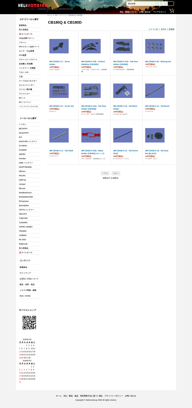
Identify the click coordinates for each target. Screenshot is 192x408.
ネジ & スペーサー (26, 85)
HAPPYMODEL (25, 167)
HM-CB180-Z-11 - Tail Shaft (61, 151)
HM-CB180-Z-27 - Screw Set (61, 106)
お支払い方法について (29, 279)
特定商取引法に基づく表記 (91, 396)
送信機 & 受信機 (26, 64)
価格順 (163, 29)
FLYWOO (23, 146)
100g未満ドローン (26, 38)
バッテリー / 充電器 (27, 68)
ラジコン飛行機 (25, 89)
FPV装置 (22, 55)
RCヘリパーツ (60, 15)
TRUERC (23, 231)
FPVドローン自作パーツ (29, 47)
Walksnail (23, 244)
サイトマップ (25, 273)
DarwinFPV (24, 133)
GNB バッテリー (26, 163)
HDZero (22, 171)
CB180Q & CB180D (75, 15)
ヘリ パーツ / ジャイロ (28, 106)
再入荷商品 (23, 30)
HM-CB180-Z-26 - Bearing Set (158, 61)
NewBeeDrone (25, 193)
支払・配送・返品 (70, 396)
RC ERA (22, 240)
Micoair (22, 188)
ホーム (49, 15)
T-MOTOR (23, 218)
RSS (21, 296)
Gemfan (22, 158)
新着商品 (22, 25)
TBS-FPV (23, 214)
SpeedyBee (24, 205)
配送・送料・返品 (27, 284)
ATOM (27, 296)
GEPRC (22, 154)
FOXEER (23, 150)
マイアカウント (159, 12)
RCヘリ (22, 98)
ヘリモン (22, 124)
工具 (21, 77)
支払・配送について (128, 12)
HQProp (22, 180)
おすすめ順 (153, 29)
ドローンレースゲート (28, 59)
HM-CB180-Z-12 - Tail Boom (157, 106)
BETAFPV (23, 129)
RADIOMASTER (26, 197)
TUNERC (23, 235)
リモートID (23, 72)
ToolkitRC (23, 222)
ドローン (22, 42)
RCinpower (24, 201)
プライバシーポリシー (113, 396)
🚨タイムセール (25, 34)
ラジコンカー (24, 94)
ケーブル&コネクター (28, 81)
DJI (20, 137)
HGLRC (22, 176)
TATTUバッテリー (26, 210)
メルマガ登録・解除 (28, 290)
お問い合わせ (144, 12)
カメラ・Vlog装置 (26, 51)
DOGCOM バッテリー (28, 141)
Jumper (22, 184)
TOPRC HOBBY (26, 227)
